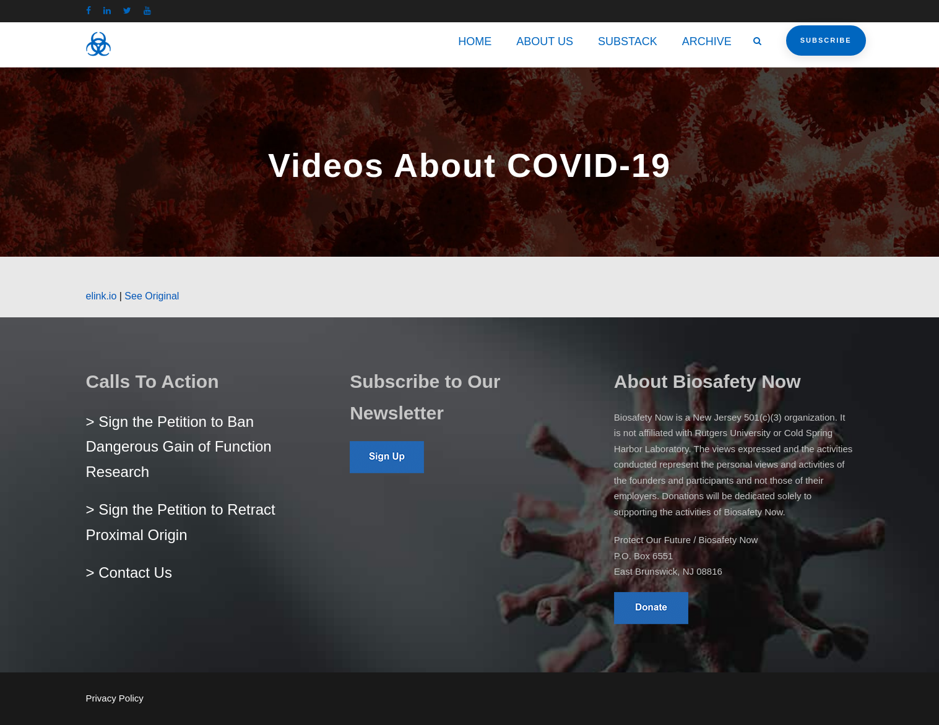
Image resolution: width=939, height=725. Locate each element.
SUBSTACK (627, 41)
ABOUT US (544, 41)
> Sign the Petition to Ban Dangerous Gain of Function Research (179, 447)
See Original (151, 296)
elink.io (101, 296)
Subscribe (826, 40)
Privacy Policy (115, 698)
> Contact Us (129, 572)
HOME (474, 41)
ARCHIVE (707, 41)
